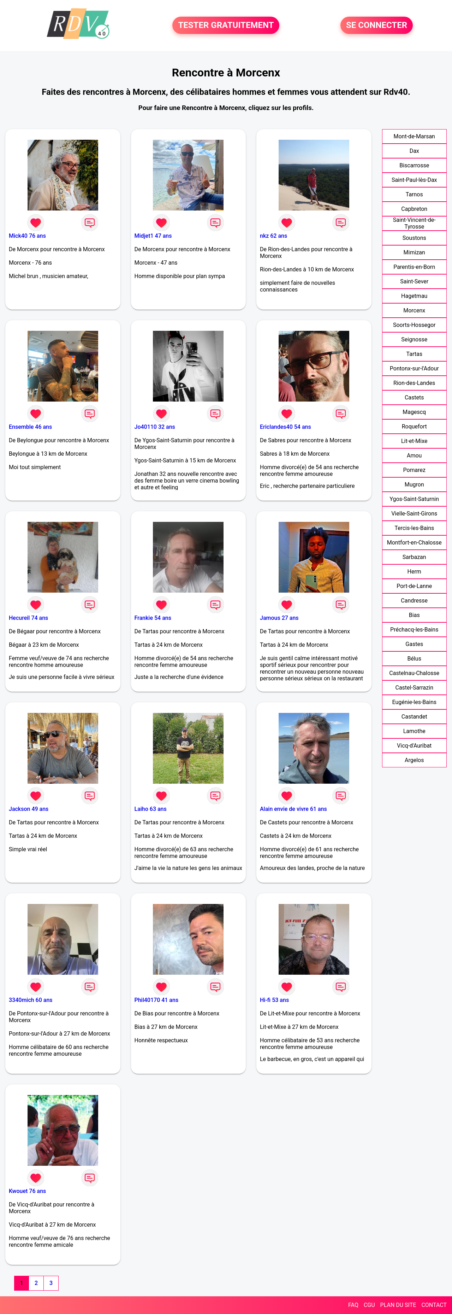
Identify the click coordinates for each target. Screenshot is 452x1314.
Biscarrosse (414, 165)
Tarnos (414, 194)
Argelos (414, 760)
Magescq (414, 412)
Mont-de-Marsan (414, 136)
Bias (414, 615)
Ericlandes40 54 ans (285, 426)
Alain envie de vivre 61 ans (293, 809)
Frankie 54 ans (153, 618)
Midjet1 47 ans (153, 235)
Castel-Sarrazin (414, 687)
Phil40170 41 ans (157, 1000)
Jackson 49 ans (28, 809)
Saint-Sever (414, 281)
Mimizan (414, 252)
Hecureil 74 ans (28, 618)
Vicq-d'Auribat (414, 745)
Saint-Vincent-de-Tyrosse (414, 223)
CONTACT (434, 1305)
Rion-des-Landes (414, 383)
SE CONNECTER (376, 25)
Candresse (414, 600)
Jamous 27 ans (279, 618)
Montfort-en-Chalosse (414, 542)
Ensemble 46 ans (30, 426)
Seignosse (414, 339)
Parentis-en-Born (414, 267)
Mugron (414, 484)
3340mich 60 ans (31, 1000)
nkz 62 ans (273, 235)
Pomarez (414, 470)
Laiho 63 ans (151, 809)
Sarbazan (414, 557)
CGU (369, 1305)
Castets (414, 397)
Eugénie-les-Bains (414, 702)
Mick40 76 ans (27, 235)
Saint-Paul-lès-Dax (414, 180)
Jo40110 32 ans (155, 426)
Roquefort (414, 426)
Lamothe (414, 731)
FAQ (353, 1305)
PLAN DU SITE (398, 1305)
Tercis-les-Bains (414, 528)
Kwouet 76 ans (27, 1191)
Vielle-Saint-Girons (414, 513)
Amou (414, 455)
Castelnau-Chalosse (414, 673)
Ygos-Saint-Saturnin (414, 499)
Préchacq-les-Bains (414, 629)
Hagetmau (414, 296)
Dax (414, 151)
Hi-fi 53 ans (274, 1000)
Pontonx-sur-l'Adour (414, 368)
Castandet (414, 716)
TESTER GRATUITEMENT (226, 25)
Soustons (414, 238)
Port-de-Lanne (414, 586)
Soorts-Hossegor (414, 325)
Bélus (414, 658)
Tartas (414, 354)
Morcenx (414, 310)
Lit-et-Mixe (414, 441)
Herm (414, 571)
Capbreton (414, 209)
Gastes (414, 644)
